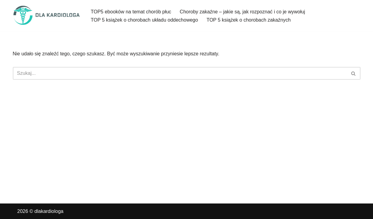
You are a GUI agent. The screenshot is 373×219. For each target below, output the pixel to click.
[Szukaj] (180, 73)
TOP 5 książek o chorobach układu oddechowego (144, 20)
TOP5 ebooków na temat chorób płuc (131, 11)
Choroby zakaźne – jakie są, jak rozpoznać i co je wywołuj (242, 11)
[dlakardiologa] (47, 15)
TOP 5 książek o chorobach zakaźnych (248, 20)
